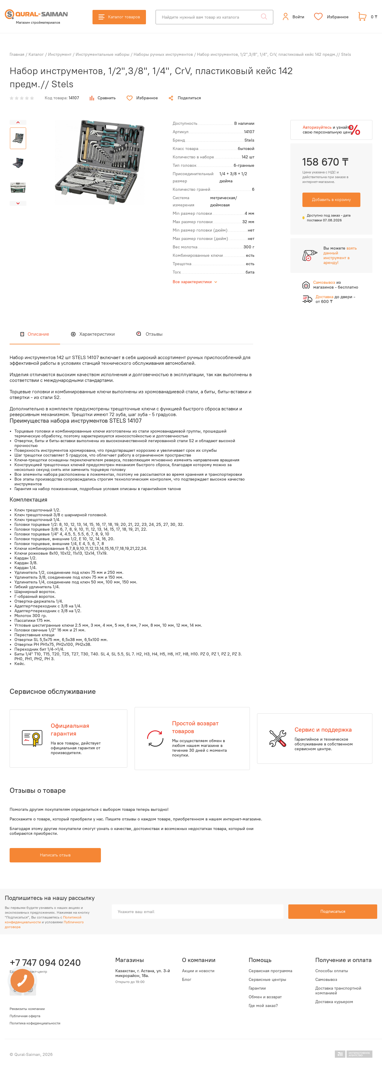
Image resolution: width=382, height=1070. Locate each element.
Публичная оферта (25, 1016)
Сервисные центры (267, 979)
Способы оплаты (331, 971)
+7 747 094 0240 (44, 962)
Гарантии (257, 988)
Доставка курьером (334, 1002)
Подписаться (332, 911)
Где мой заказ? (263, 1005)
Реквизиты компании (27, 1009)
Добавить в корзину (331, 199)
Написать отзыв (55, 855)
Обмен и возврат (265, 997)
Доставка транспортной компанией (338, 991)
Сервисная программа (270, 971)
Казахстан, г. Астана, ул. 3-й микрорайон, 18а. (142, 973)
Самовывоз (326, 979)
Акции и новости (198, 971)
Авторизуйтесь (317, 127)
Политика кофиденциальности (35, 1023)
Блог (186, 979)
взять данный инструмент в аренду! (340, 255)
